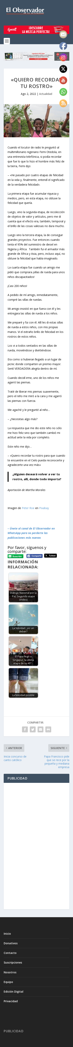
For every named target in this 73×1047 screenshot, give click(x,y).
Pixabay (44, 508)
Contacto (10, 953)
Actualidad (45, 94)
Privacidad (11, 1001)
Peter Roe (28, 508)
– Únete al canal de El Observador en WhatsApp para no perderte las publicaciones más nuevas (31, 533)
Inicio (7, 933)
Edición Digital (13, 991)
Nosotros (10, 972)
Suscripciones (13, 962)
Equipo (8, 982)
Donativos (11, 943)
